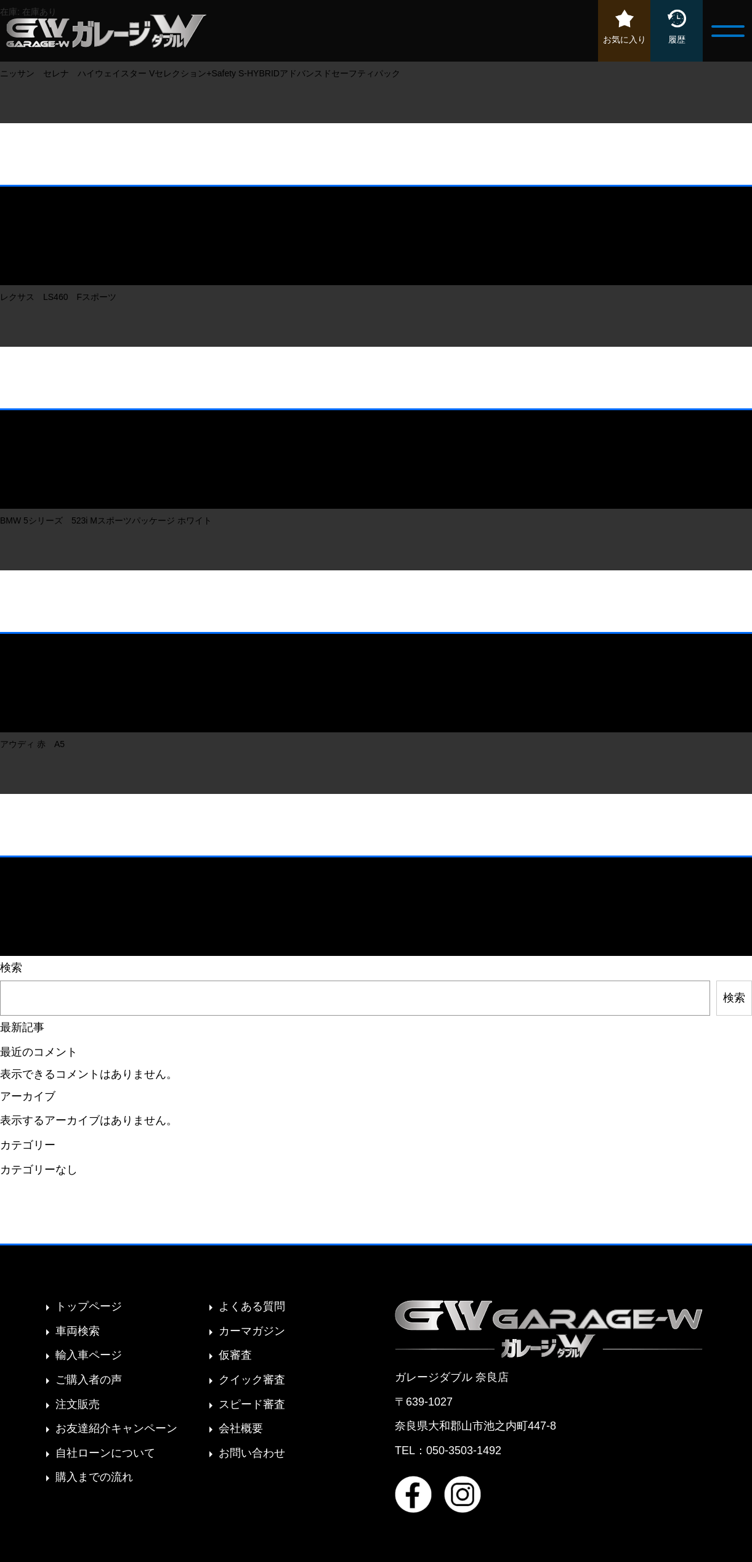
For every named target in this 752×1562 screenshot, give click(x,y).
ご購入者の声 (88, 1380)
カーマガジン (252, 1331)
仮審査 (235, 1355)
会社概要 (241, 1428)
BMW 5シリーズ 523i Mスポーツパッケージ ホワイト (106, 520)
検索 (11, 967)
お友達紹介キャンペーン (116, 1428)
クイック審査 (252, 1380)
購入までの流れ (94, 1477)
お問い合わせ (252, 1453)
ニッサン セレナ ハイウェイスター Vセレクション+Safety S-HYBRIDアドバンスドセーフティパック (201, 73)
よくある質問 (252, 1306)
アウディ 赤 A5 (32, 744)
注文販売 (77, 1404)
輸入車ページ (88, 1355)
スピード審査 (252, 1404)
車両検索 (77, 1331)
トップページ (88, 1306)
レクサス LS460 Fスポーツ (62, 297)
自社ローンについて (105, 1453)
